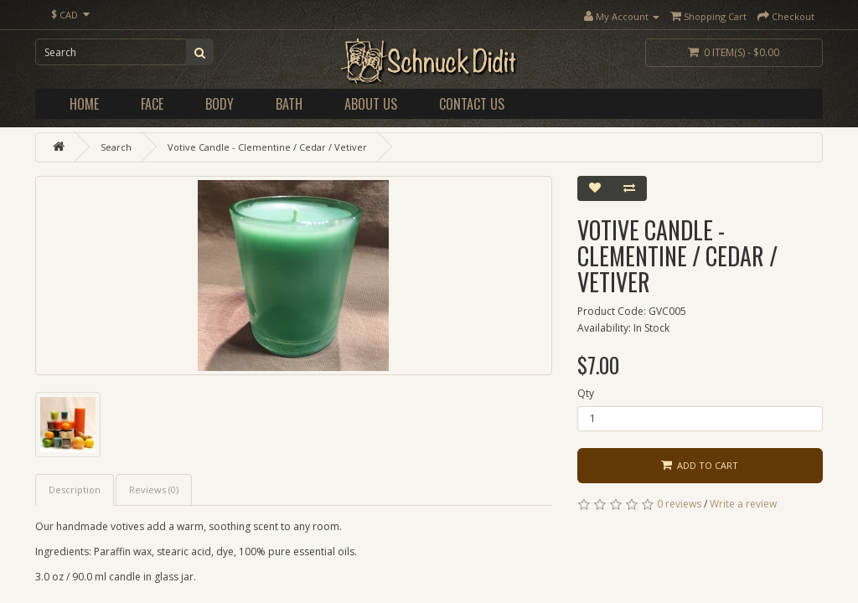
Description (75, 489)
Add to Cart (699, 465)
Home (84, 104)
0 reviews (679, 504)
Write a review (743, 504)
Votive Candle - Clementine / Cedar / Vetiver (267, 147)
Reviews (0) (153, 489)
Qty (585, 393)
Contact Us (471, 104)
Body (219, 104)
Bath (289, 104)
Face (152, 104)
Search (116, 147)
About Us (370, 104)
